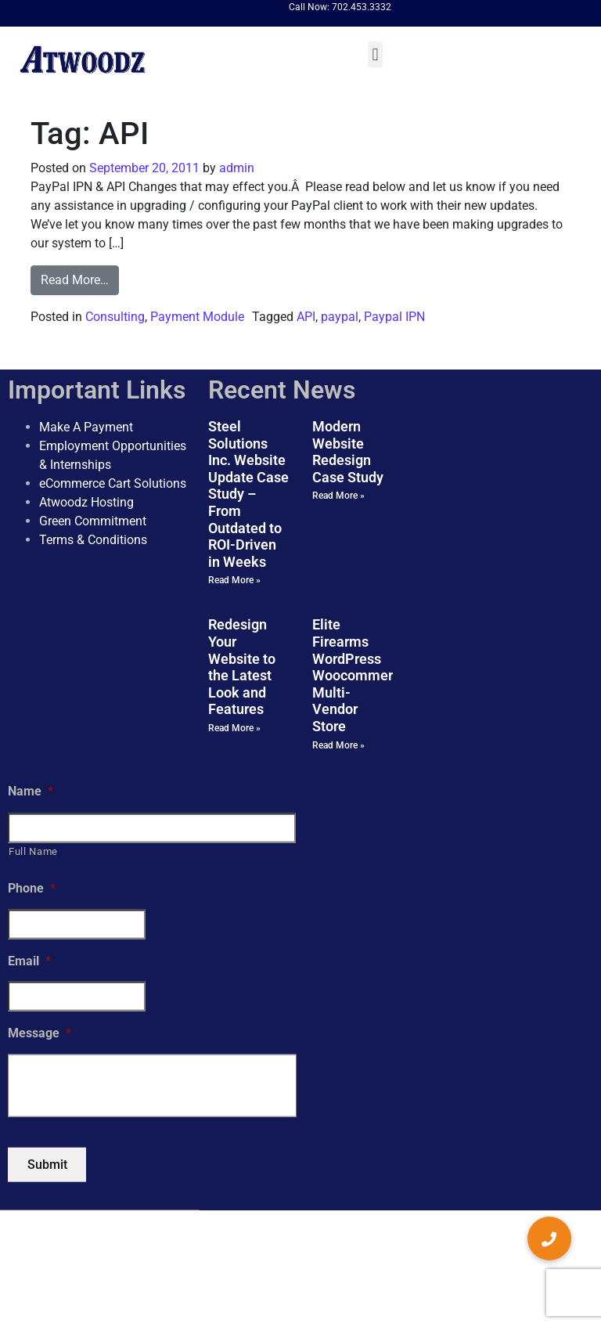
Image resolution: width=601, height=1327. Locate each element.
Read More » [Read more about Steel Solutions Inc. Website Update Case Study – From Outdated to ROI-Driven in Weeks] (234, 580)
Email (29, 960)
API (306, 316)
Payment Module (197, 316)
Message (39, 1033)
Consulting (115, 316)
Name (30, 790)
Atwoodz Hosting (86, 502)
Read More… (75, 279)
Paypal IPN (394, 316)
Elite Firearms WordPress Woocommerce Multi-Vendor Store (360, 675)
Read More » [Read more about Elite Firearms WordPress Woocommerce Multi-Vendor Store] (338, 744)
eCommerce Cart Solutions (112, 483)
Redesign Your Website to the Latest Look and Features (241, 666)
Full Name (33, 851)
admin (235, 167)
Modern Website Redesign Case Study (347, 451)
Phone (32, 887)
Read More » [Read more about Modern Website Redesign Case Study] (338, 495)
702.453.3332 (361, 7)
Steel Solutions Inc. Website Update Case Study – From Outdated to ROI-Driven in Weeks (248, 494)
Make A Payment (86, 427)
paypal (339, 316)
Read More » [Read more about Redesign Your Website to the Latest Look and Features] (234, 728)
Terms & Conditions (93, 539)
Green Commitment (92, 521)
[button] (375, 54)
